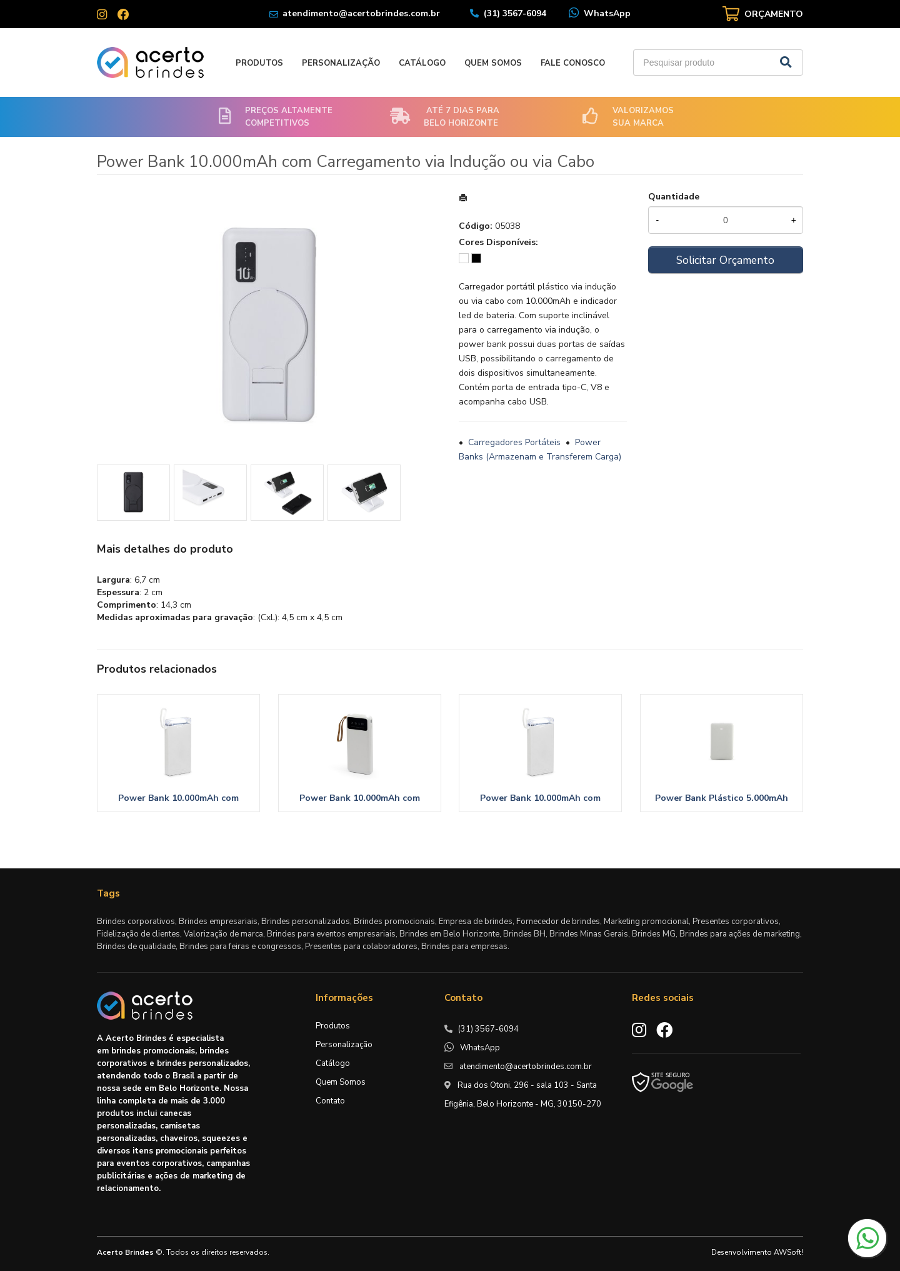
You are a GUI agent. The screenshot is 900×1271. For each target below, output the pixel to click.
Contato (330, 1101)
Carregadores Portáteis (514, 442)
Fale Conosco (573, 63)
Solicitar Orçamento (725, 260)
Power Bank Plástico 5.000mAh (721, 798)
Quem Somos (493, 63)
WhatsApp (607, 13)
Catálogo (422, 63)
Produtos (259, 63)
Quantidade (673, 197)
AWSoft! (788, 1252)
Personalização (341, 63)
